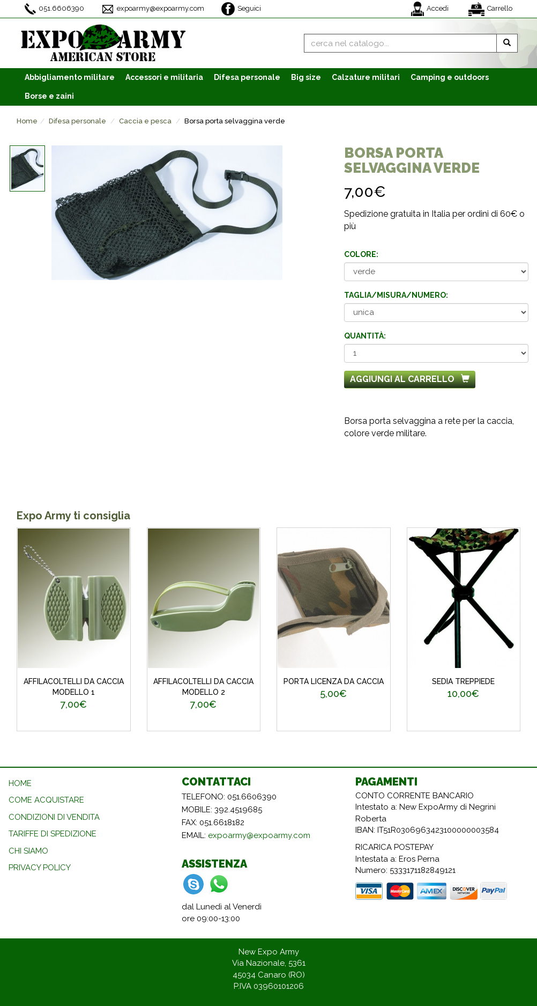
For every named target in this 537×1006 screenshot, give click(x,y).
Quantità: (365, 336)
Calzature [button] (366, 77)
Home (27, 121)
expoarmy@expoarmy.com (152, 9)
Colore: (361, 254)
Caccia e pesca (145, 121)
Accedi (430, 9)
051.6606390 (54, 8)
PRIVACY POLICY (40, 867)
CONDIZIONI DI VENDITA (54, 817)
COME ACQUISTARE (46, 800)
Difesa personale (77, 121)
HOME (20, 783)
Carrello (490, 9)
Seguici (241, 9)
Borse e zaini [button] (49, 96)
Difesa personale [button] (247, 77)
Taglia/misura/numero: (396, 295)
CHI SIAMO (28, 851)
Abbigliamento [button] (70, 77)
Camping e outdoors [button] (450, 77)
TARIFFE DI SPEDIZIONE (52, 834)
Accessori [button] (164, 77)
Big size (306, 77)
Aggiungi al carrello (409, 379)
